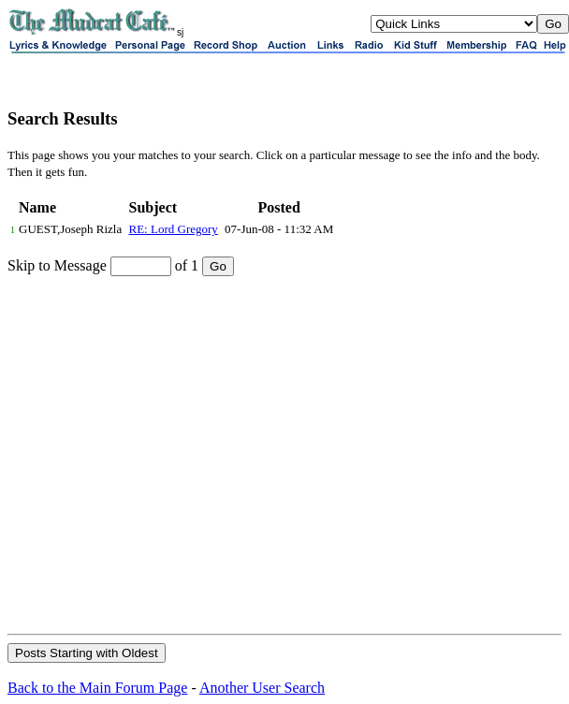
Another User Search (262, 688)
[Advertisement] (175, 454)
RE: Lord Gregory (173, 229)
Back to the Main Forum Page (97, 688)
